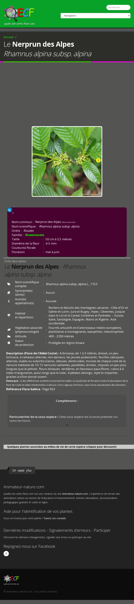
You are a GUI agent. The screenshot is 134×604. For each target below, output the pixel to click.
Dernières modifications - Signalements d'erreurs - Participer (57, 530)
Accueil (9, 37)
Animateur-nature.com (24, 487)
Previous (36, 160)
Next (98, 160)
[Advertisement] (67, 95)
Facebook (6, 553)
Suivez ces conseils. (55, 518)
